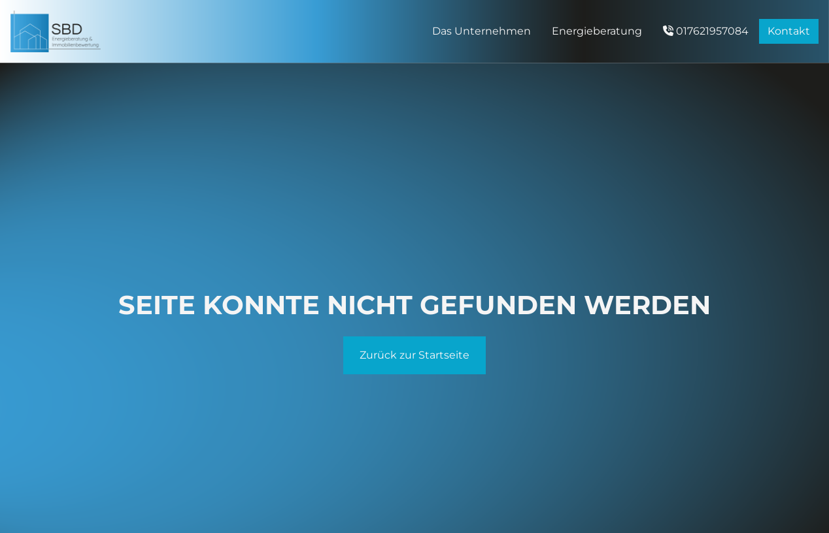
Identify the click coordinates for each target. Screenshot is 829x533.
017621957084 (706, 31)
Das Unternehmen (481, 31)
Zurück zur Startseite (414, 355)
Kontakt (789, 31)
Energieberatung (597, 31)
